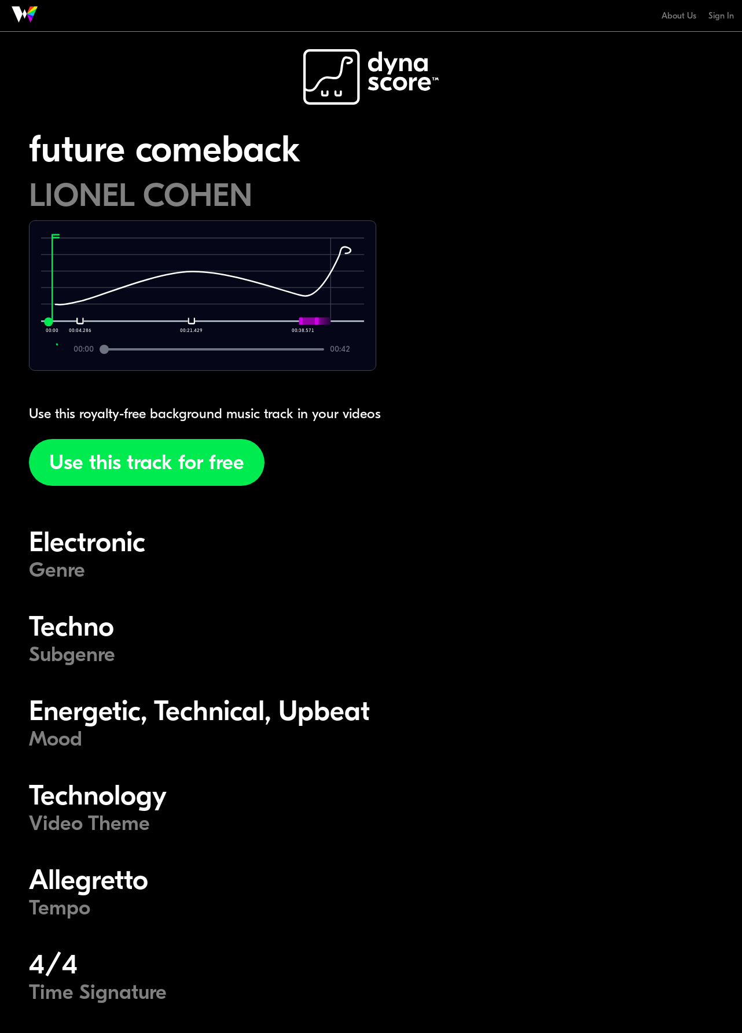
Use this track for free (146, 462)
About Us (679, 15)
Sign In (721, 15)
